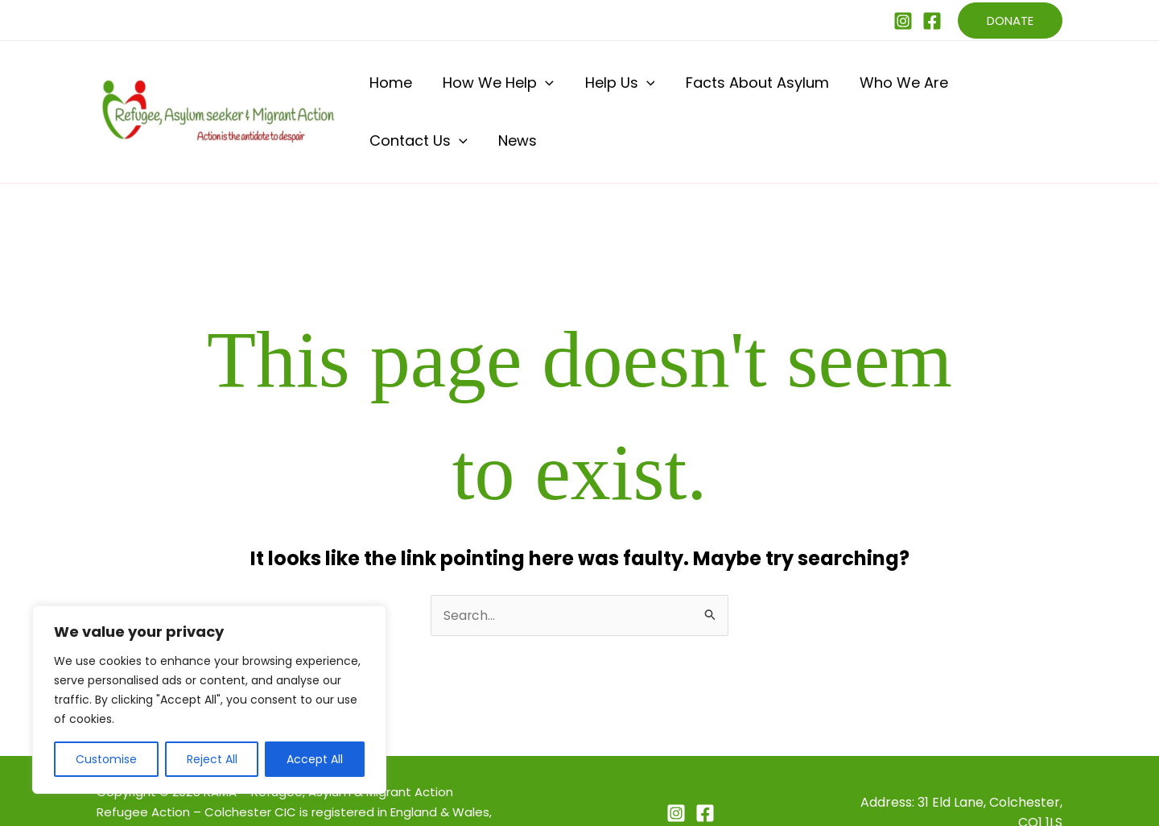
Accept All (315, 759)
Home (387, 90)
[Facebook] (932, 21)
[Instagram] (903, 21)
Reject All (212, 759)
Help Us (586, 90)
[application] (527, 90)
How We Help (480, 90)
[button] (1010, 20)
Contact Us (950, 90)
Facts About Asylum (709, 90)
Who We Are (841, 90)
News (1035, 90)
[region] (209, 699)
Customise (106, 759)
